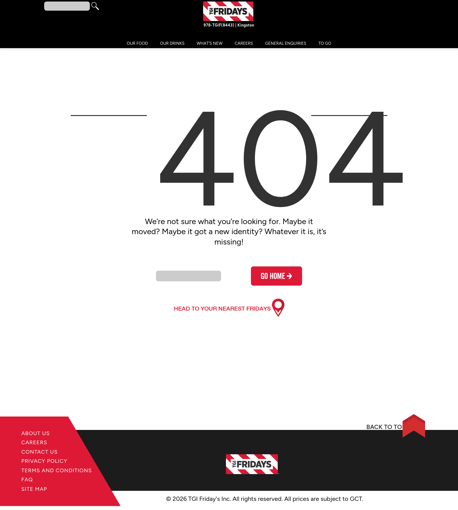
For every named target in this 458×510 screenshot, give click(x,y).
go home (276, 278)
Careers (244, 44)
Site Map (36, 501)
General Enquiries (285, 44)
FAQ (28, 490)
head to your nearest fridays (222, 310)
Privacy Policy (48, 460)
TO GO (325, 44)
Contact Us (42, 450)
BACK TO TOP (352, 429)
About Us (38, 430)
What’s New (210, 44)
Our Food (137, 44)
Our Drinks (172, 44)
